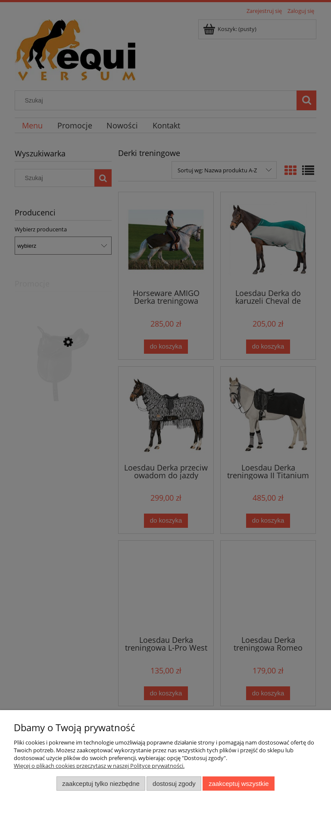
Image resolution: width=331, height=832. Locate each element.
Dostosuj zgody (174, 783)
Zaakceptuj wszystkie (239, 783)
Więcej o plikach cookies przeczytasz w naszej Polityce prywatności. (99, 766)
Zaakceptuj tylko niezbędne (100, 783)
